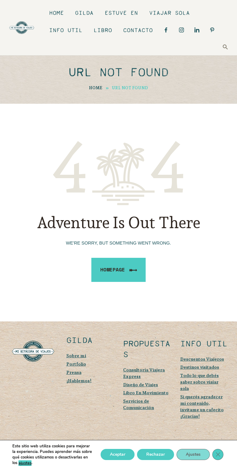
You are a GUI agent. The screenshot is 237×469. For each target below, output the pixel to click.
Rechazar (155, 455)
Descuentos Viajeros (202, 359)
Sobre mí (76, 355)
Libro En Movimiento (145, 392)
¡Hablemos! (79, 380)
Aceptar (117, 455)
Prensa (73, 372)
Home (95, 88)
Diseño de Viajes (140, 384)
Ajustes (193, 455)
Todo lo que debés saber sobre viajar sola (199, 382)
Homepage (112, 269)
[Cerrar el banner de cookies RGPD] (217, 454)
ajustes (25, 463)
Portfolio (76, 363)
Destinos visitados (199, 367)
